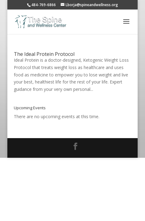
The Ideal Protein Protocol (44, 54)
